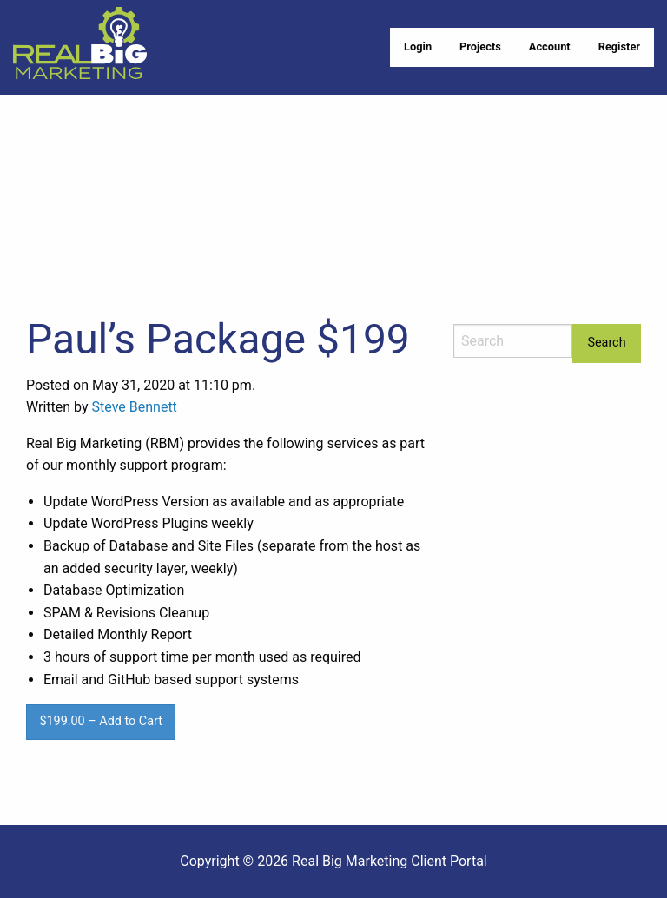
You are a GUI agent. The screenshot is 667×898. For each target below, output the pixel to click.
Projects (480, 46)
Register (619, 46)
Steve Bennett (134, 407)
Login (418, 46)
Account (550, 46)
